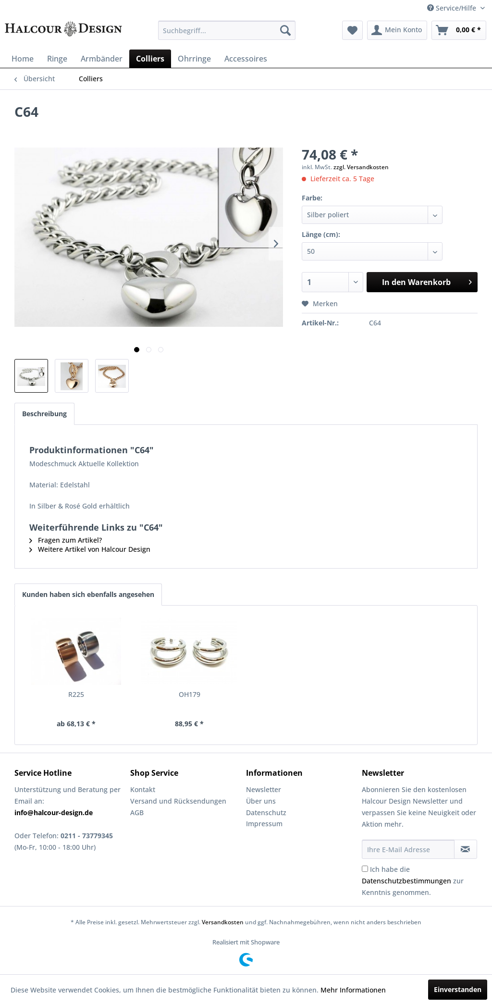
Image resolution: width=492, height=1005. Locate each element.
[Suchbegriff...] (227, 30)
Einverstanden (457, 989)
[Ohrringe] (194, 59)
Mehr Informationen (353, 989)
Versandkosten (223, 922)
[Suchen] (285, 30)
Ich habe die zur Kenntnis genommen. (413, 881)
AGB (137, 812)
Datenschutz (266, 812)
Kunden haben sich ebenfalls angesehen (88, 594)
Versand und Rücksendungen (178, 801)
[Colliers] (150, 59)
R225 (76, 694)
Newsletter (263, 789)
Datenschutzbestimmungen (406, 880)
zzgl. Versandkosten (361, 167)
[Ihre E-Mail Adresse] (408, 849)
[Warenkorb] (458, 30)
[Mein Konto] (397, 30)
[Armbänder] (101, 59)
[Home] (22, 59)
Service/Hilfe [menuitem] (452, 7)
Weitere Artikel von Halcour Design (89, 549)
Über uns (261, 801)
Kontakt (142, 789)
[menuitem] (227, 30)
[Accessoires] (246, 59)
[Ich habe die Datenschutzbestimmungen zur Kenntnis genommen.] (365, 869)
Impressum (264, 823)
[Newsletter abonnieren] (465, 849)
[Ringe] (57, 59)
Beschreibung (44, 413)
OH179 (189, 694)
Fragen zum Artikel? (65, 540)
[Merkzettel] (352, 30)
